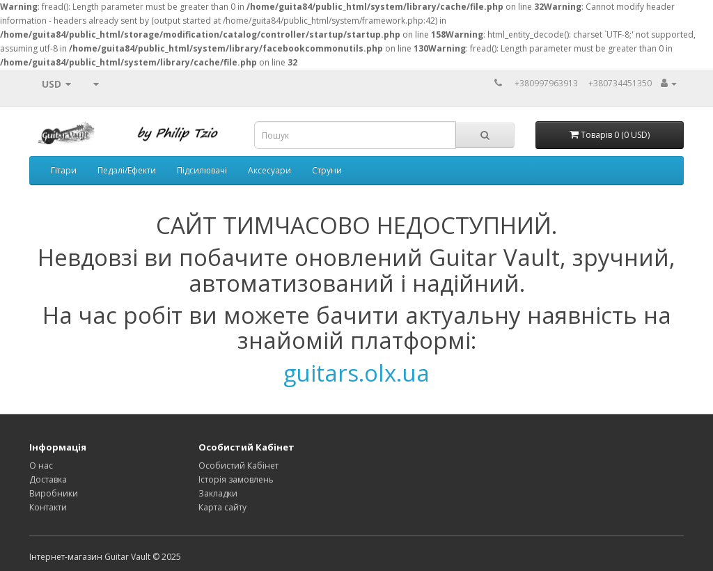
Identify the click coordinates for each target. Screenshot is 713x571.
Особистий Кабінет (238, 465)
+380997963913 (546, 83)
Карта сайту (222, 507)
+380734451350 (620, 83)
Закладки (217, 493)
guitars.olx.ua (356, 373)
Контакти (48, 507)
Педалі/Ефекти (126, 170)
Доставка (48, 479)
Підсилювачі (202, 170)
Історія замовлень (236, 479)
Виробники (53, 493)
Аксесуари (269, 170)
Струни (327, 170)
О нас (41, 465)
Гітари (64, 170)
